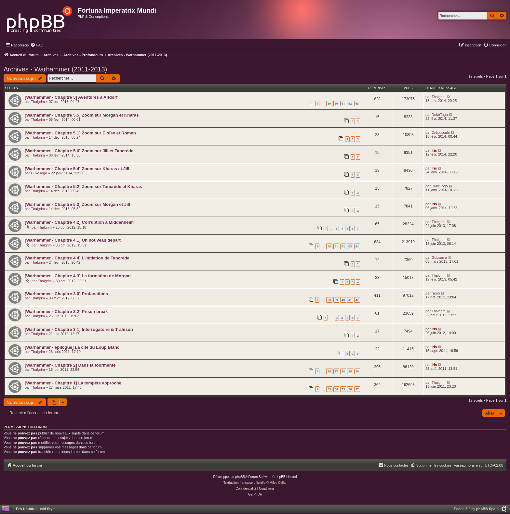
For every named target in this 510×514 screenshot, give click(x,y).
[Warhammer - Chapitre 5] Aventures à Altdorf (71, 97)
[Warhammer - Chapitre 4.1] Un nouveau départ (73, 240)
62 (350, 103)
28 (343, 371)
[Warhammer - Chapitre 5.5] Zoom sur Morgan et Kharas (82, 115)
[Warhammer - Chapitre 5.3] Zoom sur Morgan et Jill (77, 204)
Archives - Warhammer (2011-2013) (55, 69)
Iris (434, 150)
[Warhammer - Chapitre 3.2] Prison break (66, 311)
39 (336, 300)
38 (329, 300)
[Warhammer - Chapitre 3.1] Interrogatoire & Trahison (79, 329)
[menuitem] (36, 45)
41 (350, 300)
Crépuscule (441, 132)
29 (350, 371)
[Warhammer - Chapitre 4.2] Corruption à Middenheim (79, 222)
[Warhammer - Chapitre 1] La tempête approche (73, 383)
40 (343, 300)
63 (357, 103)
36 (350, 389)
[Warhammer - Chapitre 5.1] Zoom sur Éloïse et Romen (80, 133)
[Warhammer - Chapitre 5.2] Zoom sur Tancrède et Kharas (83, 186)
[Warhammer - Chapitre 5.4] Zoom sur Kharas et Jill (77, 168)
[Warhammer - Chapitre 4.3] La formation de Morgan (78, 275)
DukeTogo (440, 115)
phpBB (240, 477)
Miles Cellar (278, 482)
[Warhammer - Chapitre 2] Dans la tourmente (70, 365)
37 (357, 389)
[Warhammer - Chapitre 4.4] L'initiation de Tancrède (77, 258)
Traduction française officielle (244, 482)
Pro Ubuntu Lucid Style (36, 509)
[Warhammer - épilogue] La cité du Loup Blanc (72, 347)
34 (336, 389)
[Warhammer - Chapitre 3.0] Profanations (66, 293)
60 (336, 103)
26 (329, 371)
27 (336, 371)
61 (343, 103)
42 (357, 300)
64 (357, 246)
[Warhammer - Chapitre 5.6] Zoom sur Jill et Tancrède (79, 150)
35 (343, 389)
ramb (436, 293)
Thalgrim (38, 102)
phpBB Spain (487, 509)
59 (329, 103)
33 (329, 389)
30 (357, 371)
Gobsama (439, 257)
